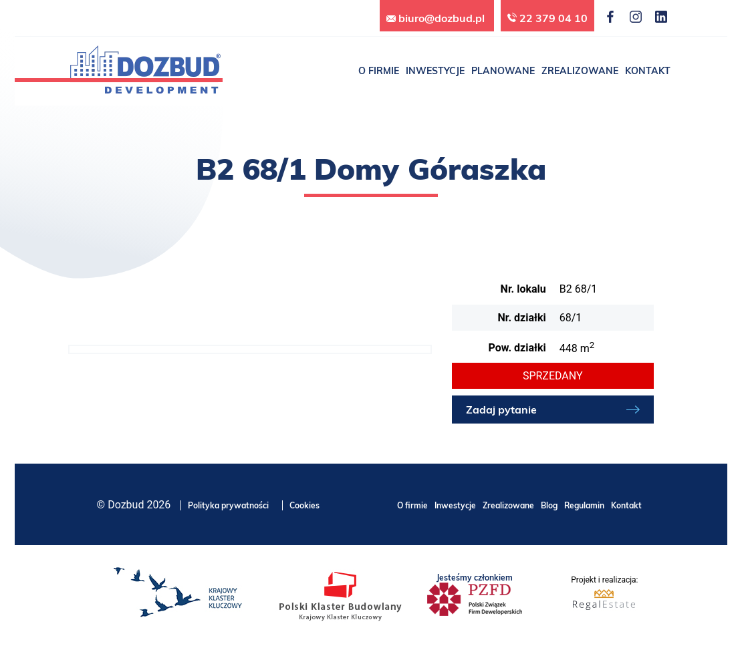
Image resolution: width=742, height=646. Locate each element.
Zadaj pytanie (501, 409)
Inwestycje (455, 505)
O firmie (412, 505)
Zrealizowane (508, 505)
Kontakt (626, 505)
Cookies (304, 505)
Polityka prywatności (228, 505)
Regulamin (584, 505)
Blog (549, 505)
